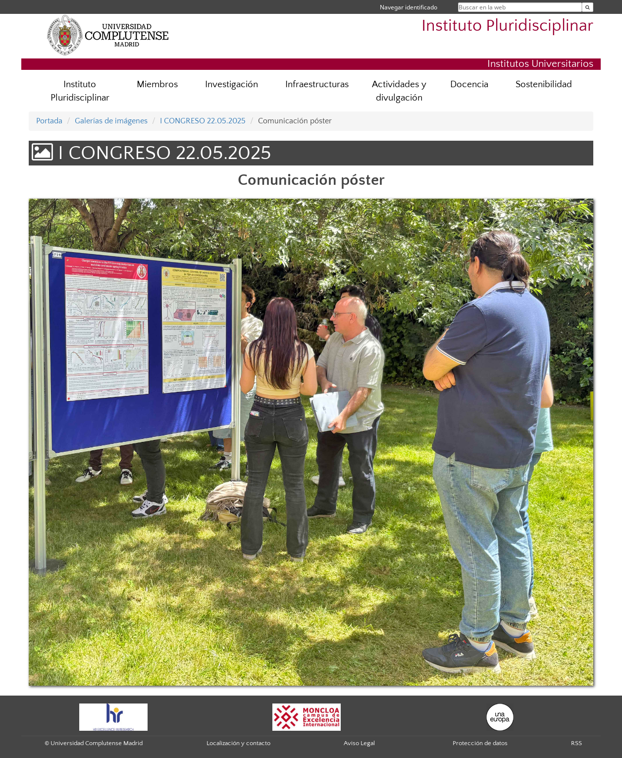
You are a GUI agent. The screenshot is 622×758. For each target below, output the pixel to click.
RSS (576, 743)
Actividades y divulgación (399, 91)
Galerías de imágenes (111, 120)
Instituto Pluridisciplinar (507, 26)
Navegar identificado (408, 7)
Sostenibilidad (544, 84)
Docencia (469, 84)
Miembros (157, 84)
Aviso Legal (359, 743)
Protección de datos (480, 743)
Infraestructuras (317, 84)
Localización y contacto (238, 743)
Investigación (231, 84)
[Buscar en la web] (587, 7)
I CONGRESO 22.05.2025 (203, 120)
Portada (49, 120)
